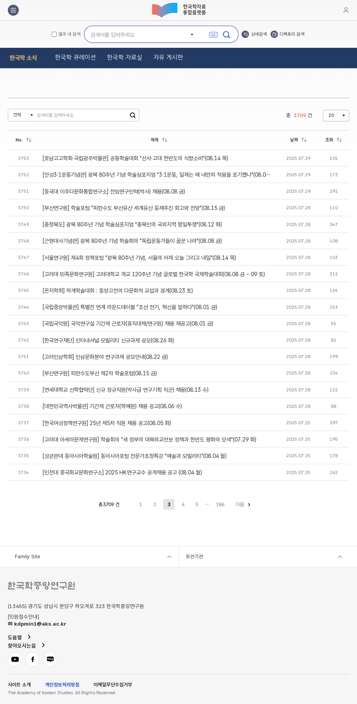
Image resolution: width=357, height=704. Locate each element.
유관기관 (194, 556)
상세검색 (259, 34)
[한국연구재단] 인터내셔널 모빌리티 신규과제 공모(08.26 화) (108, 340)
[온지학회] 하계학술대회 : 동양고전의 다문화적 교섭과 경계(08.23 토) (118, 290)
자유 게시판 (168, 57)
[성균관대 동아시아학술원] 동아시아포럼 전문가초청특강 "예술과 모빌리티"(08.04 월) (135, 455)
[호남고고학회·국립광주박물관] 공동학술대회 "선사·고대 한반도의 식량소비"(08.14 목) (135, 158)
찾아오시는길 (22, 645)
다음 (240, 504)
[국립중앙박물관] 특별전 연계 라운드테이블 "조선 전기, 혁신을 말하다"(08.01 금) (130, 307)
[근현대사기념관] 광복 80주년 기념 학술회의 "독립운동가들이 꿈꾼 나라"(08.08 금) (132, 240)
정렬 (29, 140)
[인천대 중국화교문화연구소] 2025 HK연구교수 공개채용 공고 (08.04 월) (122, 472)
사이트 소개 (19, 685)
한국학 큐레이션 (75, 57)
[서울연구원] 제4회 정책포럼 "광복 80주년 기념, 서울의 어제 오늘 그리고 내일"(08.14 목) (139, 257)
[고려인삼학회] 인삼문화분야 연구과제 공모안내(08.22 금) (105, 356)
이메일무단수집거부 (113, 685)
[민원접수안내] (23, 617)
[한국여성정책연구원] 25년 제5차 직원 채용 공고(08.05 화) (107, 423)
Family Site (27, 556)
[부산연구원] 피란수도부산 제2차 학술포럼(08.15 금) (100, 373)
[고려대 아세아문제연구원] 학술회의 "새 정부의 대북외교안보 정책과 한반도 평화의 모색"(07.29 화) (149, 439)
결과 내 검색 (69, 34)
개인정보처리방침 (62, 685)
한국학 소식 (23, 58)
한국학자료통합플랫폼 (178, 10)
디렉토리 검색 (291, 34)
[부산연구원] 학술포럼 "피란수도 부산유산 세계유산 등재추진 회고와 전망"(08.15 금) (134, 208)
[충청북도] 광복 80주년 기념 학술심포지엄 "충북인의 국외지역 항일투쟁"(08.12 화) (132, 224)
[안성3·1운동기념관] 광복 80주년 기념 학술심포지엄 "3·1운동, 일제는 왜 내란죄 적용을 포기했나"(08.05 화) (159, 174)
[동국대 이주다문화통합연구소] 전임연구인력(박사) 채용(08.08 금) (114, 191)
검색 (132, 115)
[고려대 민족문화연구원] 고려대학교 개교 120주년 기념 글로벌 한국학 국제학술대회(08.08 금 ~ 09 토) (154, 274)
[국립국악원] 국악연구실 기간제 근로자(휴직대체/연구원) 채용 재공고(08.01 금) (128, 323)
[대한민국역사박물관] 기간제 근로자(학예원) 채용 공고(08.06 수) (112, 406)
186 (220, 504)
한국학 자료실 (124, 57)
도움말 (15, 637)
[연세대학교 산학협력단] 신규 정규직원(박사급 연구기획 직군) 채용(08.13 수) (126, 389)
